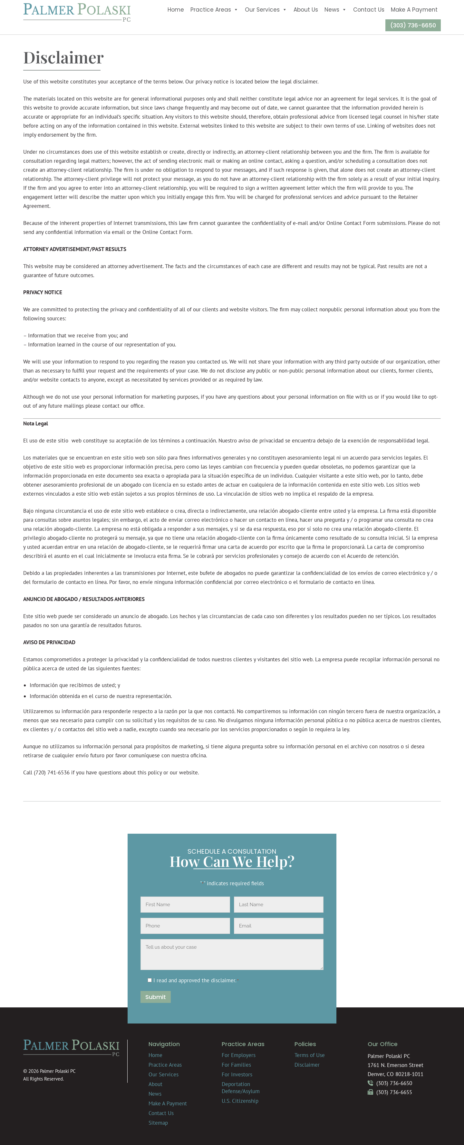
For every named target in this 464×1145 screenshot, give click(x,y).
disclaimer (223, 980)
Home (176, 10)
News (335, 9)
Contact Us (368, 10)
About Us (306, 10)
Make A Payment (414, 10)
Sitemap (158, 1122)
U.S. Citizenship (240, 1100)
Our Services (266, 9)
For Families (236, 1064)
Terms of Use (310, 1055)
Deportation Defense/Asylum (241, 1088)
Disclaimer (307, 1064)
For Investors (237, 1074)
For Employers (239, 1055)
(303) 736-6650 (413, 25)
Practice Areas (214, 9)
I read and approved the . (196, 980)
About (155, 1084)
